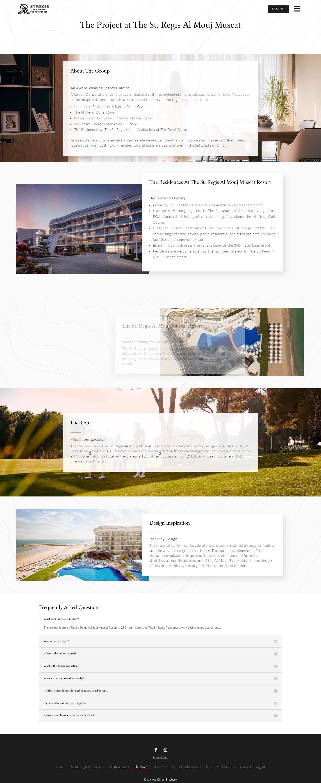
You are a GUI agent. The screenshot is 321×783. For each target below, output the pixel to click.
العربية (260, 767)
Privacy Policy (160, 757)
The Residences (118, 767)
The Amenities (164, 767)
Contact (245, 767)
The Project (142, 767)
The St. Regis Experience (86, 767)
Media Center (226, 767)
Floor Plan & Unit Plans (195, 767)
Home (60, 767)
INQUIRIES (278, 9)
